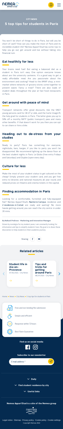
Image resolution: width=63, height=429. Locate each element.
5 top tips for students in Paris (38, 296)
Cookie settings (54, 420)
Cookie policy (40, 420)
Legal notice (7, 420)
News (12, 296)
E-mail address (17, 362)
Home (4, 296)
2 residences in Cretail (12, 205)
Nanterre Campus (37, 202)
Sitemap (17, 420)
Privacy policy (28, 420)
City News (20, 296)
